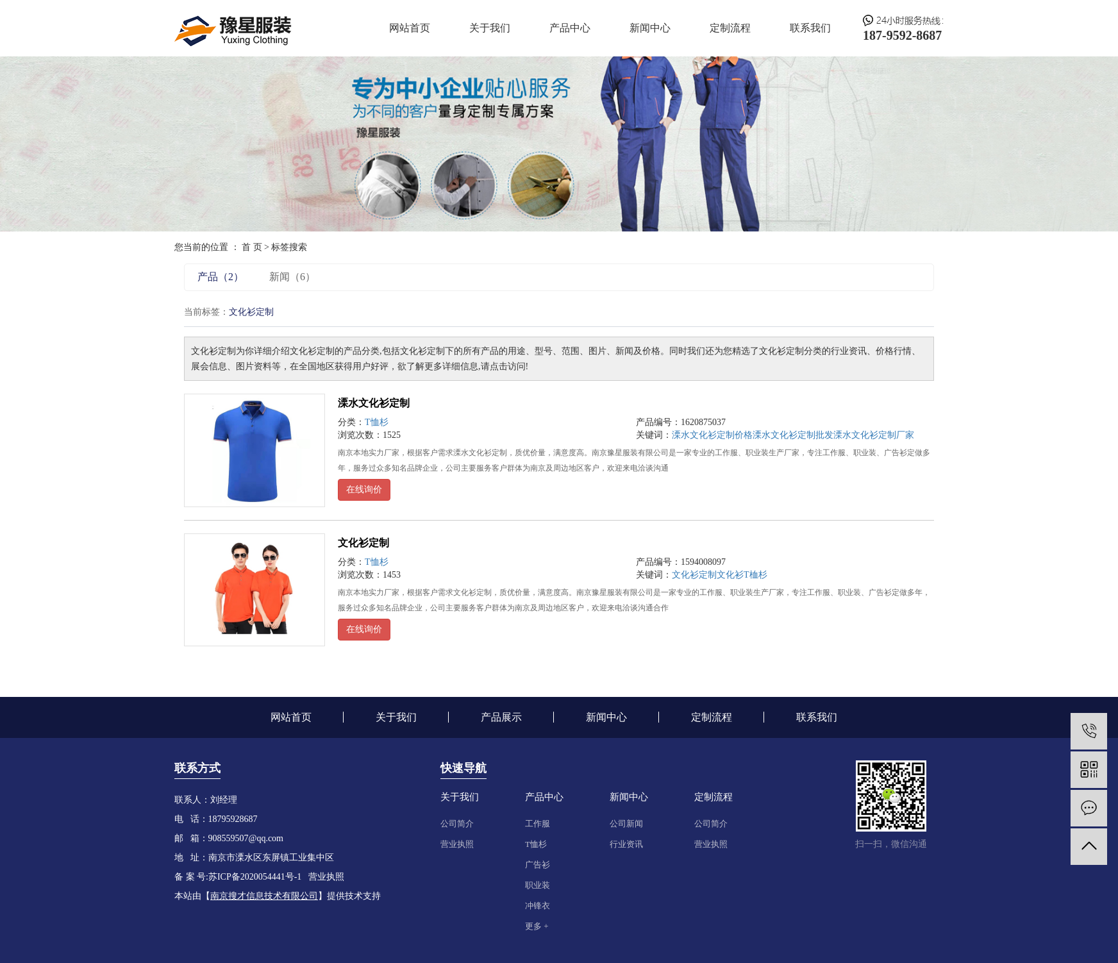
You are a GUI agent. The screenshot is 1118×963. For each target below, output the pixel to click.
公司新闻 (626, 823)
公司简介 (457, 823)
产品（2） (220, 276)
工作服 (537, 823)
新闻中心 (650, 27)
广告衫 (537, 864)
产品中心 (569, 27)
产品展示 (501, 717)
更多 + (537, 926)
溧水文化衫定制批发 (793, 435)
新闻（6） (292, 276)
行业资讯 (626, 844)
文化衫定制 (363, 542)
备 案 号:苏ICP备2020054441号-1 (237, 877)
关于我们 (489, 27)
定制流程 (730, 27)
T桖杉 (755, 575)
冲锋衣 (537, 905)
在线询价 (364, 489)
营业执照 (457, 844)
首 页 (252, 247)
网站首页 (409, 27)
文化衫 (730, 575)
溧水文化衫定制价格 (712, 435)
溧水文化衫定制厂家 (873, 435)
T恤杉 (376, 422)
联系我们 (810, 27)
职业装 (537, 885)
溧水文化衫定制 (374, 403)
